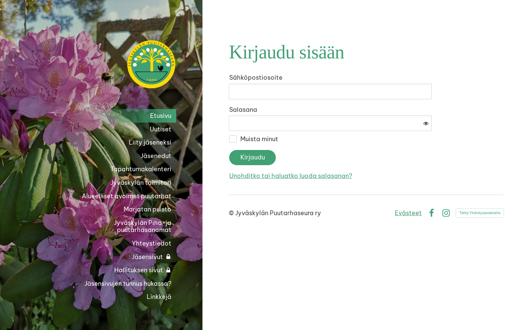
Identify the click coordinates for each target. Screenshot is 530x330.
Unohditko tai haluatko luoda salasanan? (363, 153)
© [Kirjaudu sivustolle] (232, 191)
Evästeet (408, 191)
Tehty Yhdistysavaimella (479, 190)
